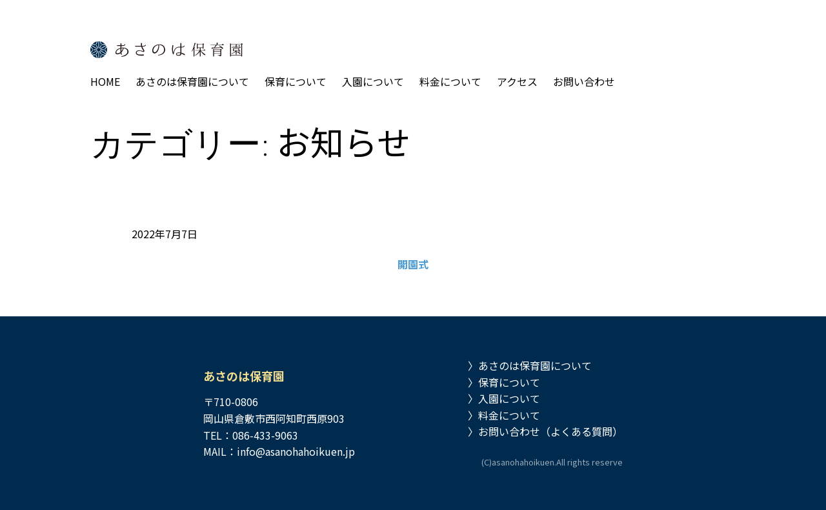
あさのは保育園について (535, 365)
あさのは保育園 (244, 375)
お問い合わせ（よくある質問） (550, 431)
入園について (509, 398)
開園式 (413, 264)
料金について (509, 415)
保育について (509, 382)
